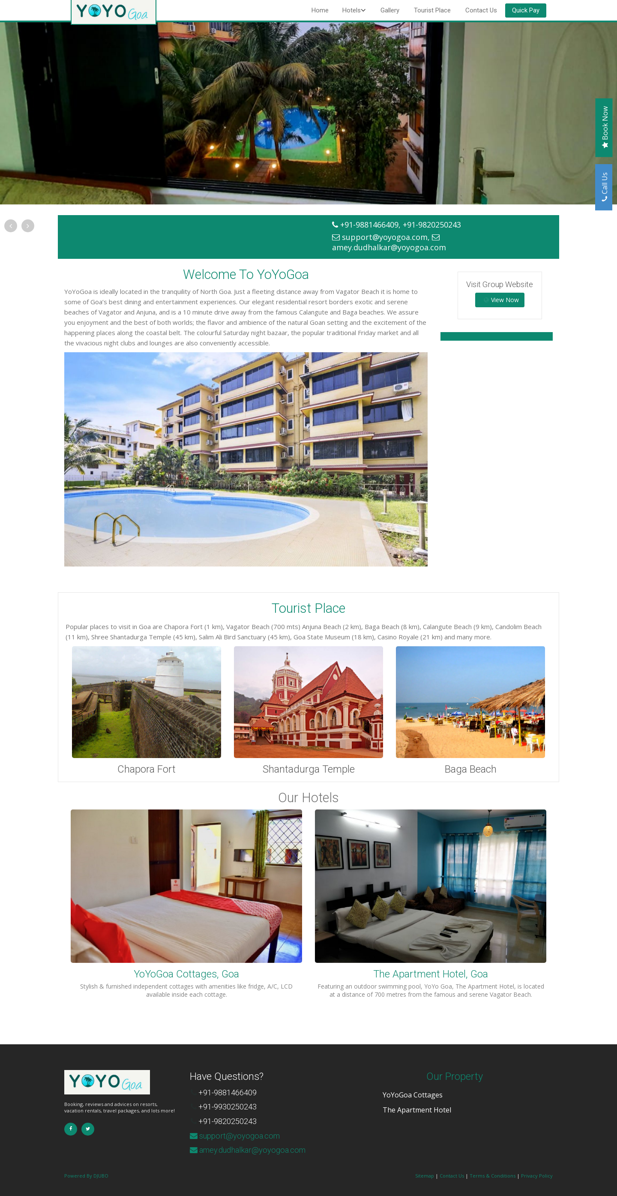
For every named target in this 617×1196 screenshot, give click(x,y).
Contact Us (481, 10)
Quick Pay (525, 10)
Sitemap (424, 1175)
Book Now (605, 129)
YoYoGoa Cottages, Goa (186, 974)
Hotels (351, 10)
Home (320, 10)
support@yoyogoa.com (385, 237)
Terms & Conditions (492, 1175)
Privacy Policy (537, 1175)
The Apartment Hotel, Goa (430, 974)
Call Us (604, 189)
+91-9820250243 (227, 1121)
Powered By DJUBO (86, 1175)
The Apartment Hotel (417, 1110)
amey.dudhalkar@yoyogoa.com (389, 247)
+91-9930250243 (227, 1106)
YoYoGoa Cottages (413, 1095)
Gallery (389, 10)
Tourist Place (432, 10)
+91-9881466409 (227, 1092)
